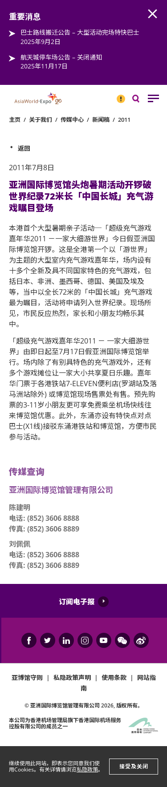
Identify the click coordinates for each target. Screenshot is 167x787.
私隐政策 (87, 769)
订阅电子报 (76, 601)
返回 (24, 148)
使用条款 (114, 677)
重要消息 (118, 95)
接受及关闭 (133, 766)
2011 (124, 120)
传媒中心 (72, 120)
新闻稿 (101, 120)
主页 (14, 120)
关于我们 (40, 120)
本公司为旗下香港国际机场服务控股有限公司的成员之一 (65, 723)
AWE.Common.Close (152, 14)
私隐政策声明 (72, 677)
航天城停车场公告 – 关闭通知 (61, 57)
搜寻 (142, 100)
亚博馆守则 (27, 677)
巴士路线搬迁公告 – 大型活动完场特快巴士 (79, 32)
